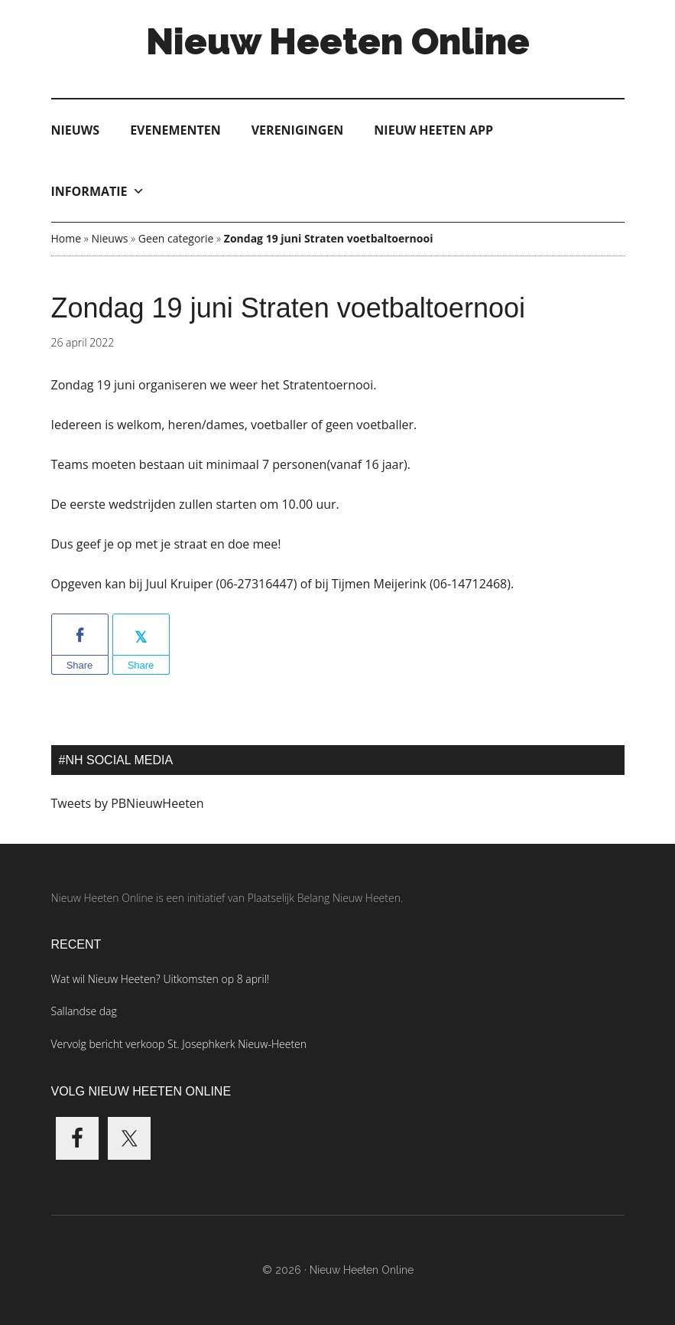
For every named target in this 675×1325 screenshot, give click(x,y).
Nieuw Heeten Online (338, 41)
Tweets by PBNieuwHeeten (127, 803)
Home (66, 238)
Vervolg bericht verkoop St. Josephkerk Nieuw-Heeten (179, 1044)
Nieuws (75, 130)
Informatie (97, 191)
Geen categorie (176, 238)
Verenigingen (298, 130)
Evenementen (175, 130)
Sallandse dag (84, 1011)
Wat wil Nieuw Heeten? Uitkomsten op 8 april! (160, 979)
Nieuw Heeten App (433, 130)
